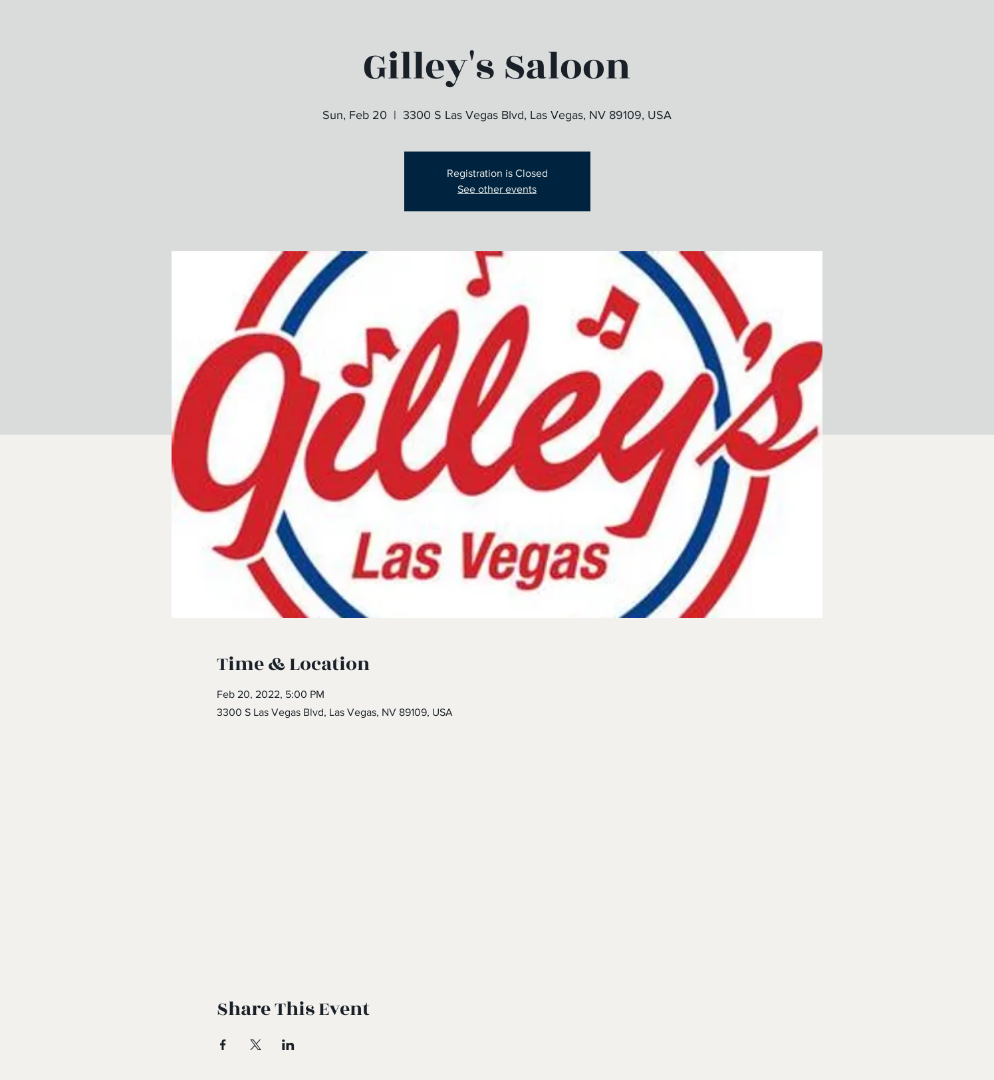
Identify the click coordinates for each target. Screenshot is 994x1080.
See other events (497, 189)
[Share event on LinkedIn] (288, 1044)
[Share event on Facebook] (223, 1044)
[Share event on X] (255, 1044)
